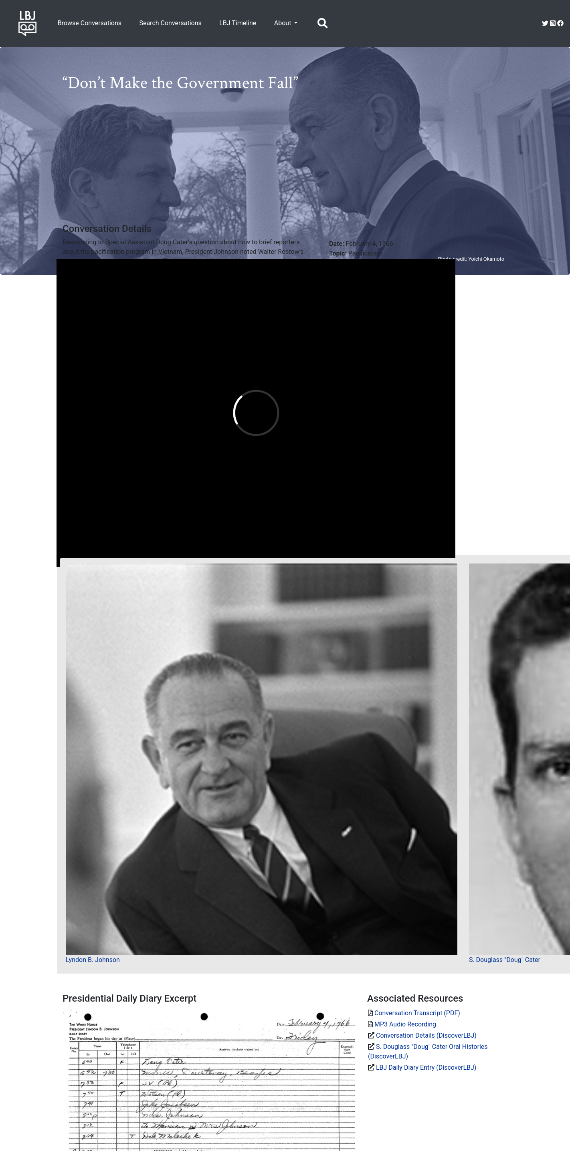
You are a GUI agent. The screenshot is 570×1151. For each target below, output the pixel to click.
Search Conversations (170, 23)
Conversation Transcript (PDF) (417, 1013)
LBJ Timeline (237, 23)
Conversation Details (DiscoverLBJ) (426, 1035)
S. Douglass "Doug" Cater (504, 960)
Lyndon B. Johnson (93, 960)
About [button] (283, 23)
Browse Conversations (89, 23)
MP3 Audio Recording (405, 1024)
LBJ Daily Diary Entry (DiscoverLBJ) (426, 1067)
